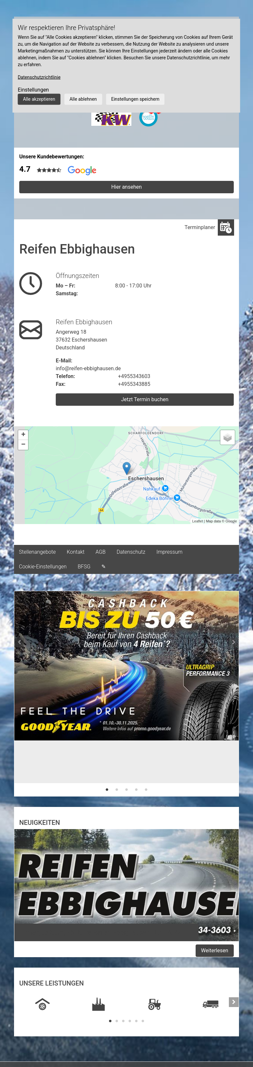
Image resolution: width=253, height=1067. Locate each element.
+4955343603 (134, 376)
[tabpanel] (126, 675)
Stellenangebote (37, 552)
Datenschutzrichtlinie (39, 77)
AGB (101, 552)
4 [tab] (136, 789)
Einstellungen (33, 90)
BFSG (84, 566)
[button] (19, 693)
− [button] (23, 445)
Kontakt (75, 552)
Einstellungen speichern (135, 99)
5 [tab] (146, 789)
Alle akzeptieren (39, 99)
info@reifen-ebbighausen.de (88, 368)
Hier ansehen (126, 187)
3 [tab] (126, 789)
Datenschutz (131, 552)
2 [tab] (116, 789)
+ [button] (23, 435)
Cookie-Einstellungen (43, 566)
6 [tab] (143, 1021)
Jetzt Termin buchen (144, 399)
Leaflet (197, 521)
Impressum (169, 552)
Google (231, 521)
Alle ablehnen (83, 99)
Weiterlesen (214, 950)
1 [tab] (107, 789)
